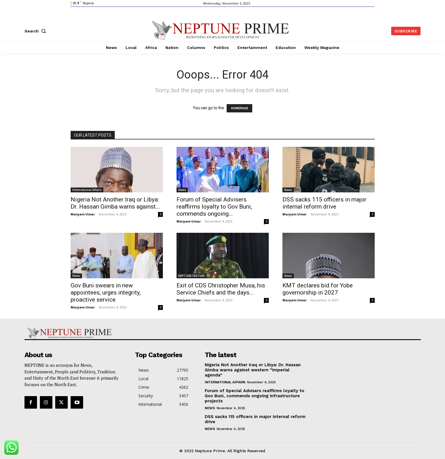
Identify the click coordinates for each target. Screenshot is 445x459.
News (182, 190)
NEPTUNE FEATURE (191, 276)
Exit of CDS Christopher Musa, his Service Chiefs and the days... (221, 289)
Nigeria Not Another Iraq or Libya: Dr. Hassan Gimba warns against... (115, 203)
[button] (36, 31)
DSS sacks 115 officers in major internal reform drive (324, 203)
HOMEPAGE (239, 108)
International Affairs (87, 190)
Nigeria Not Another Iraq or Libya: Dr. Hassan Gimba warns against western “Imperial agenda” (253, 370)
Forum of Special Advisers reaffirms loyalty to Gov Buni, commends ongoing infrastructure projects (254, 396)
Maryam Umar (83, 214)
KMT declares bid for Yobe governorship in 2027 (317, 289)
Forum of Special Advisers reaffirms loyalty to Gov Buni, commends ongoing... (214, 206)
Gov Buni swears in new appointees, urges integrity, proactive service (106, 292)
